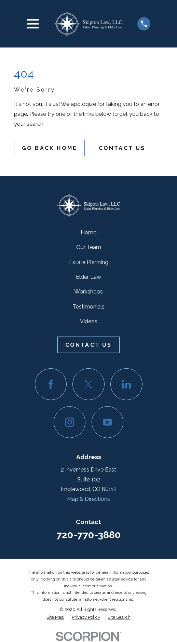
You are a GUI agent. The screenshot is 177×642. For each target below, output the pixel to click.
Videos (88, 321)
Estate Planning (88, 262)
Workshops (88, 291)
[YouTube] (107, 422)
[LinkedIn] (126, 384)
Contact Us (122, 148)
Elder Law (88, 277)
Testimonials (89, 306)
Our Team (88, 247)
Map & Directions (88, 499)
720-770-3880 (88, 535)
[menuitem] (55, 617)
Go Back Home (49, 148)
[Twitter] (88, 384)
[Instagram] (69, 422)
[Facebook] (51, 384)
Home (88, 232)
